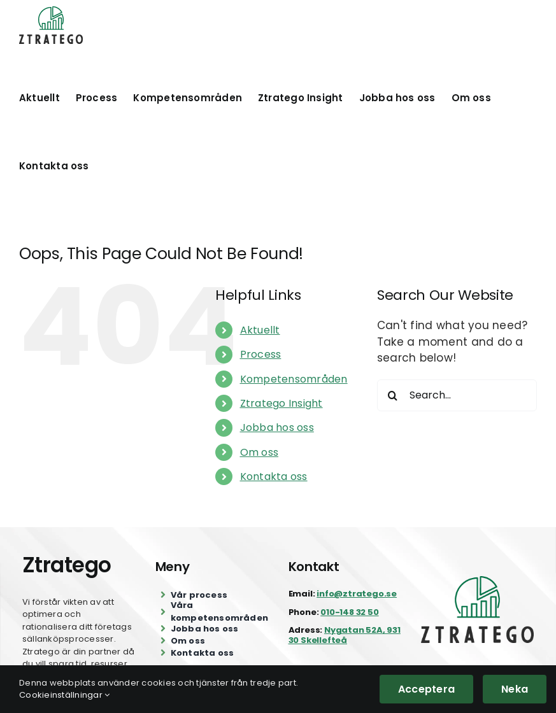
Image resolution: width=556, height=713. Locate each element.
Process (261, 354)
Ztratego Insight (281, 403)
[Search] (393, 395)
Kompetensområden (294, 379)
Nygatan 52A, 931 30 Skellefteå (345, 635)
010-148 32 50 (349, 612)
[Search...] (457, 395)
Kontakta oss (274, 476)
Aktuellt (260, 330)
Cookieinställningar (64, 695)
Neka (514, 689)
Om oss (259, 452)
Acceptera (426, 689)
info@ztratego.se (357, 594)
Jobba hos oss (277, 427)
